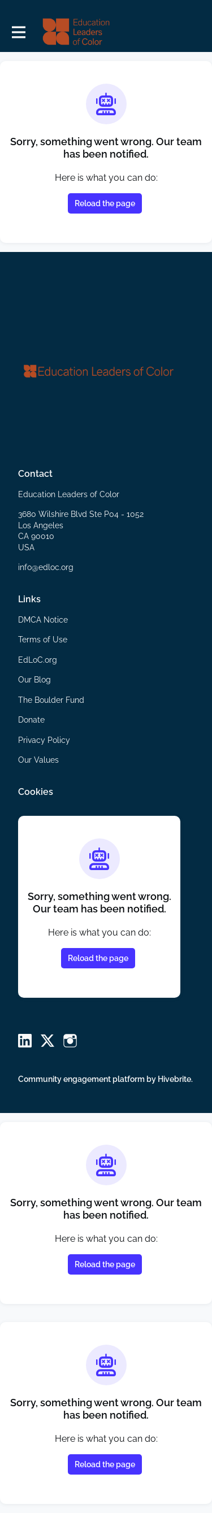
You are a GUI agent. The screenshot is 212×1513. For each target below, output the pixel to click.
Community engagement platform (81, 1079)
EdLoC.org (37, 659)
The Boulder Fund (51, 700)
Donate (31, 719)
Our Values (38, 759)
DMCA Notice (43, 619)
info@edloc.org (45, 567)
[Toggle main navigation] (18, 32)
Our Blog (34, 679)
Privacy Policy (44, 740)
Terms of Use (42, 639)
